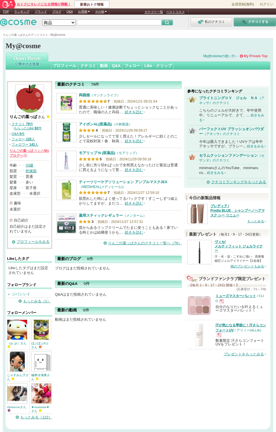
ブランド (41, 11)
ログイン (266, 4)
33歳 (29, 165)
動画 (104, 65)
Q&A (69, 11)
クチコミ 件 (22, 124)
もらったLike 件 (28, 128)
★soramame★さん (40, 409)
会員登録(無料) (243, 4)
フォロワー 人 (25, 145)
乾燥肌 (31, 171)
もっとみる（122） (36, 417)
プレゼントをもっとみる (244, 354)
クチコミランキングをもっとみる (238, 182)
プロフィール (64, 65)
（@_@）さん (16, 345)
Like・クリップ (158, 65)
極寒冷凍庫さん (40, 377)
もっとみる (255, 221)
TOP (6, 11)
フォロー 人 (23, 139)
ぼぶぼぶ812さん (39, 345)
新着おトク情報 (92, 4)
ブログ (56, 11)
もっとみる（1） (37, 301)
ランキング (22, 11)
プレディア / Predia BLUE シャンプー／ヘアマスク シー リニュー (237, 211)
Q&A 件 (18, 134)
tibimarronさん (16, 408)
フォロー (132, 65)
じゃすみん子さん (18, 377)
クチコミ (88, 65)
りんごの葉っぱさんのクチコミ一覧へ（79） (145, 243)
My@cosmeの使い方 (219, 56)
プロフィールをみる (33, 242)
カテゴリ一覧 (153, 12)
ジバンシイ (21, 294)
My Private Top (256, 56)
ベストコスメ (175, 12)
